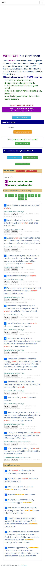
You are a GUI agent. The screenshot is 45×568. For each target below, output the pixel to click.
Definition (14, 157)
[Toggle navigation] (41, 2)
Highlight (14, 214)
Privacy (24, 565)
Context (7, 214)
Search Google (20, 171)
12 (19, 199)
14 (26, 199)
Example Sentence (22, 164)
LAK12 (3, 2)
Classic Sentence (30, 157)
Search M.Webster (31, 171)
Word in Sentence (21, 117)
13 (23, 199)
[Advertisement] (22, 28)
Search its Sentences (22, 132)
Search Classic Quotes (22, 143)
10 (36, 195)
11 (39, 195)
